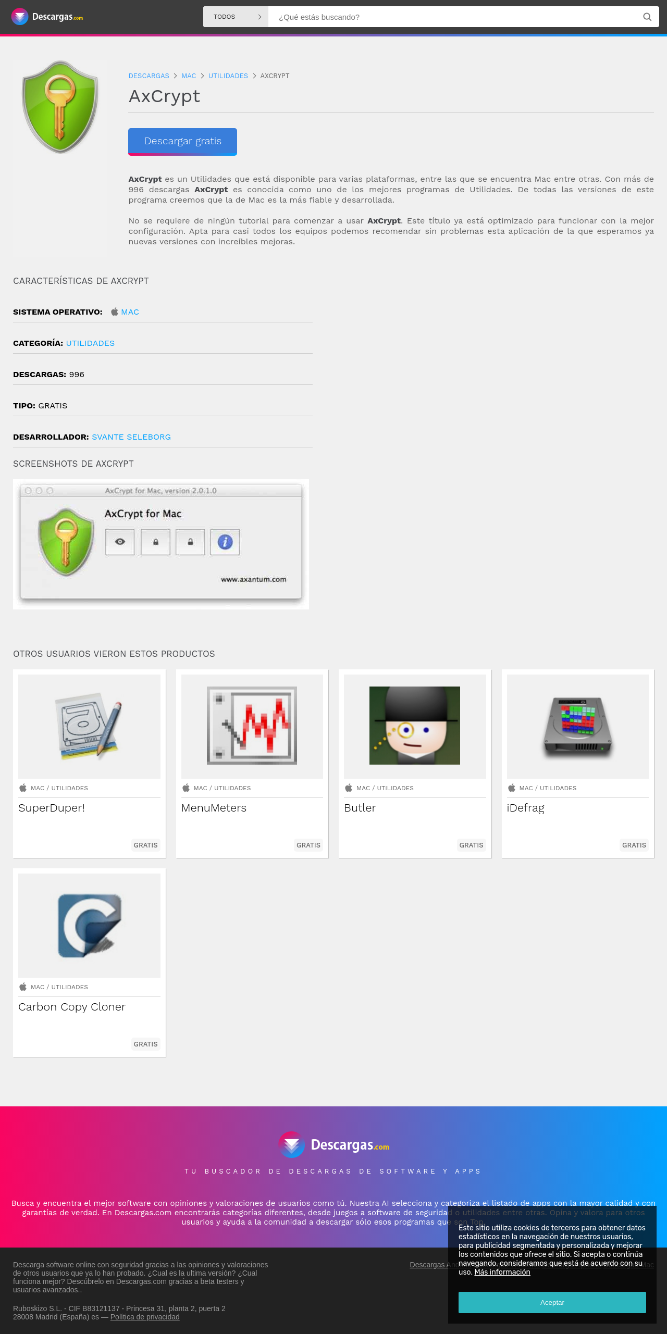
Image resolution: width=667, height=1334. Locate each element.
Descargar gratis (182, 140)
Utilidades (90, 343)
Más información (502, 1272)
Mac (130, 312)
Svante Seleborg (131, 437)
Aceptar (552, 1302)
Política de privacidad (145, 1317)
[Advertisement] (494, 364)
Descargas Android (441, 1265)
